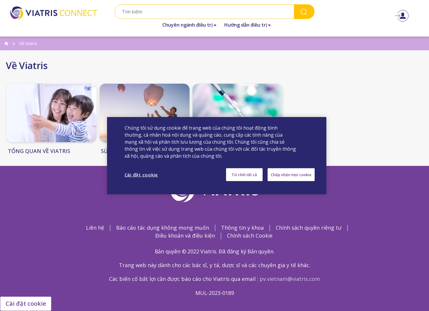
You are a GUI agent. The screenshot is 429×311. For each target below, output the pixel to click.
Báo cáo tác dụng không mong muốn (162, 227)
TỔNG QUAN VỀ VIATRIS (39, 151)
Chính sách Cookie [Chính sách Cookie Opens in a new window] (250, 235)
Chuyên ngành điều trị (187, 25)
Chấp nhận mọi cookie (291, 174)
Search (304, 11)
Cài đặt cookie (26, 303)
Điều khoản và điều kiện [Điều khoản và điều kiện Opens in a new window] (185, 235)
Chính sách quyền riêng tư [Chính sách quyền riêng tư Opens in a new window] (309, 227)
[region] (216, 155)
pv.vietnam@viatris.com (290, 278)
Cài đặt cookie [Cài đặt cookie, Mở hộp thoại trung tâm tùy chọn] (141, 174)
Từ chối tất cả (244, 174)
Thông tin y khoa (242, 227)
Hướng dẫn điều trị (245, 25)
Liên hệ (95, 227)
